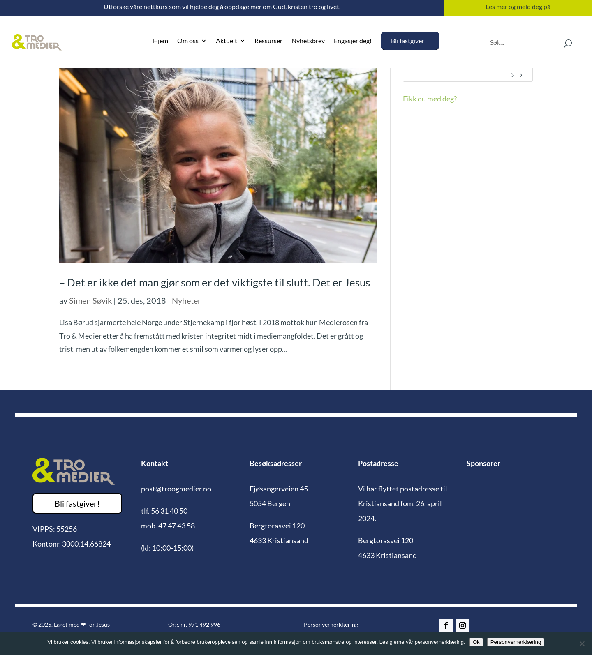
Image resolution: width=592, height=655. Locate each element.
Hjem (160, 41)
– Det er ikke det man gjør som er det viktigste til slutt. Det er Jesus (214, 282)
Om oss (188, 41)
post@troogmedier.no (176, 488)
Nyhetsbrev (308, 41)
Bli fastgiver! (77, 503)
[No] (582, 643)
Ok (476, 642)
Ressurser (268, 41)
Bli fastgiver (407, 40)
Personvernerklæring (331, 624)
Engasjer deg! (353, 41)
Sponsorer (483, 463)
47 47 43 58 (176, 525)
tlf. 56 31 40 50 (164, 510)
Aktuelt (226, 41)
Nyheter (186, 300)
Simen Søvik (90, 300)
